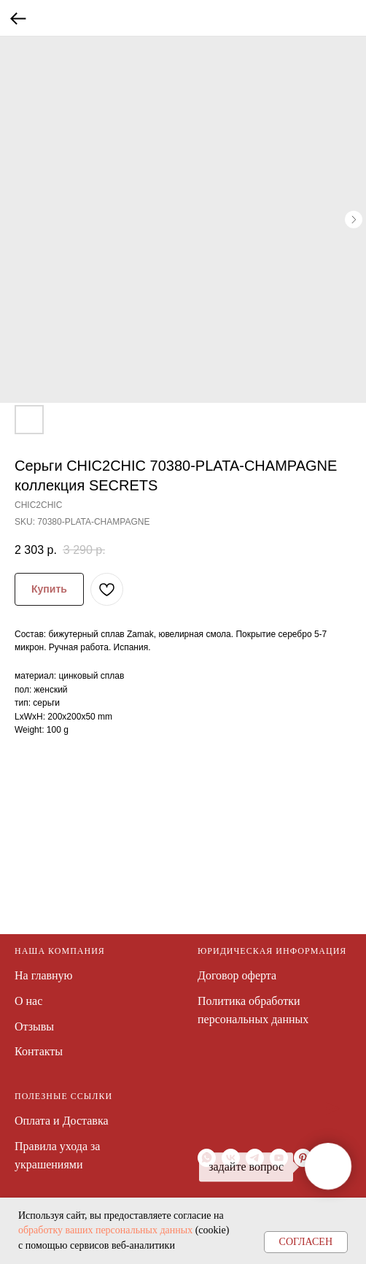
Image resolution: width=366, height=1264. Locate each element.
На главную (44, 975)
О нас (28, 1001)
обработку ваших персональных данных (105, 1230)
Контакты (39, 1051)
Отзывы (34, 1026)
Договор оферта (237, 975)
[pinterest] (303, 1158)
